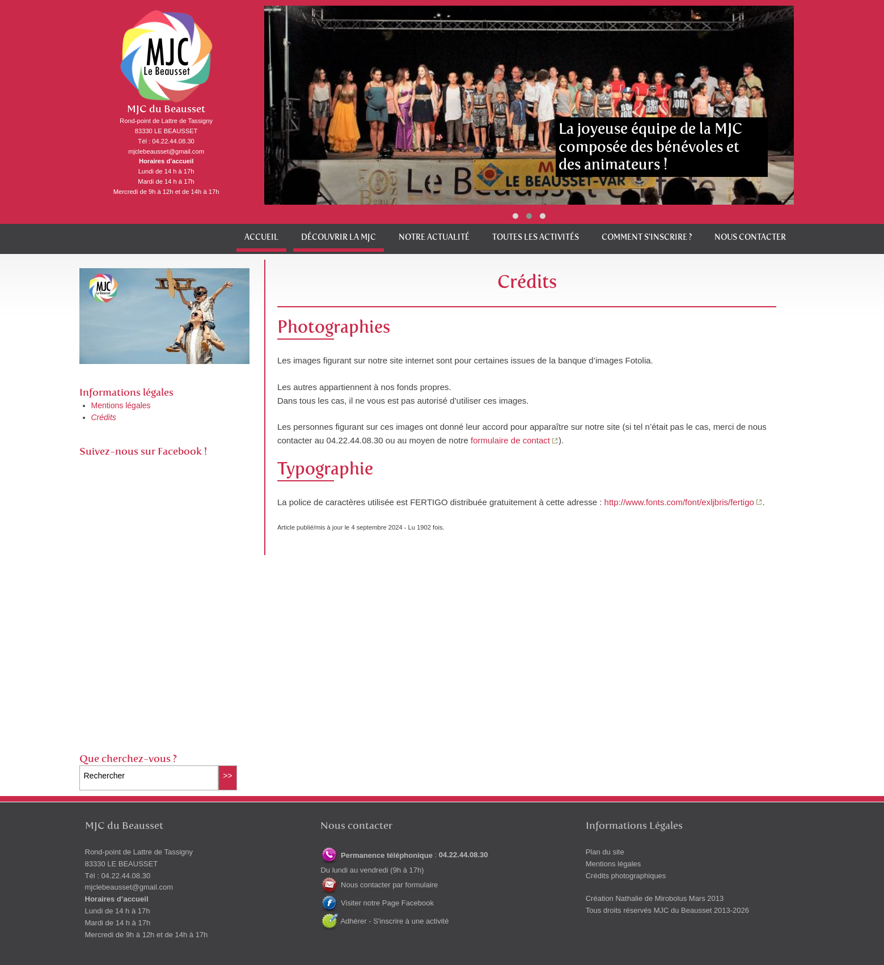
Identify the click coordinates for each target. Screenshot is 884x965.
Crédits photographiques (626, 875)
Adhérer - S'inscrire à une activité (384, 921)
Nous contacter (750, 237)
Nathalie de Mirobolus (651, 898)
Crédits (103, 417)
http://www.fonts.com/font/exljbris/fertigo (679, 502)
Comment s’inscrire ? (647, 237)
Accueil (261, 237)
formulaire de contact (510, 440)
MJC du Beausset (166, 109)
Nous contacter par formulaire (379, 885)
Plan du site (605, 852)
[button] (515, 216)
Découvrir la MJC (338, 237)
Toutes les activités (535, 237)
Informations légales (126, 393)
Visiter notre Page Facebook (376, 903)
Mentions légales (121, 405)
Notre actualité (434, 237)
